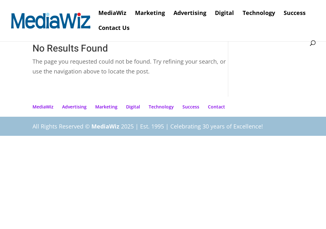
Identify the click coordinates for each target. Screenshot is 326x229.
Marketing (150, 13)
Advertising (190, 13)
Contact (216, 107)
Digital (224, 13)
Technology (259, 13)
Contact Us (114, 28)
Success (295, 13)
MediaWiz (112, 13)
